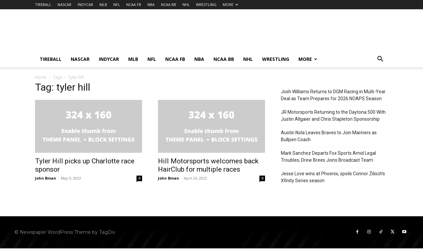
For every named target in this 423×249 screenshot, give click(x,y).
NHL (186, 4)
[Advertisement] (267, 33)
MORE (230, 4)
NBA (151, 4)
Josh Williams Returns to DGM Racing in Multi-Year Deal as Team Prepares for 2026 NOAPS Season (333, 95)
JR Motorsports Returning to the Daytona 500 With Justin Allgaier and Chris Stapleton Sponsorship (333, 115)
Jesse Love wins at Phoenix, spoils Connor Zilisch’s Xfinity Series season (333, 177)
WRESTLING (206, 4)
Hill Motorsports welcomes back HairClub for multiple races (208, 165)
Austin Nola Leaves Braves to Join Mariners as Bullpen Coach (329, 136)
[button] (380, 60)
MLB (103, 4)
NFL (116, 4)
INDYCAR (85, 4)
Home (41, 77)
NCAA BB (168, 4)
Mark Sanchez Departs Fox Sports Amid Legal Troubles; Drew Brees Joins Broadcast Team (328, 156)
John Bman (45, 178)
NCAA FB (133, 4)
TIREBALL (43, 4)
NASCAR (64, 4)
